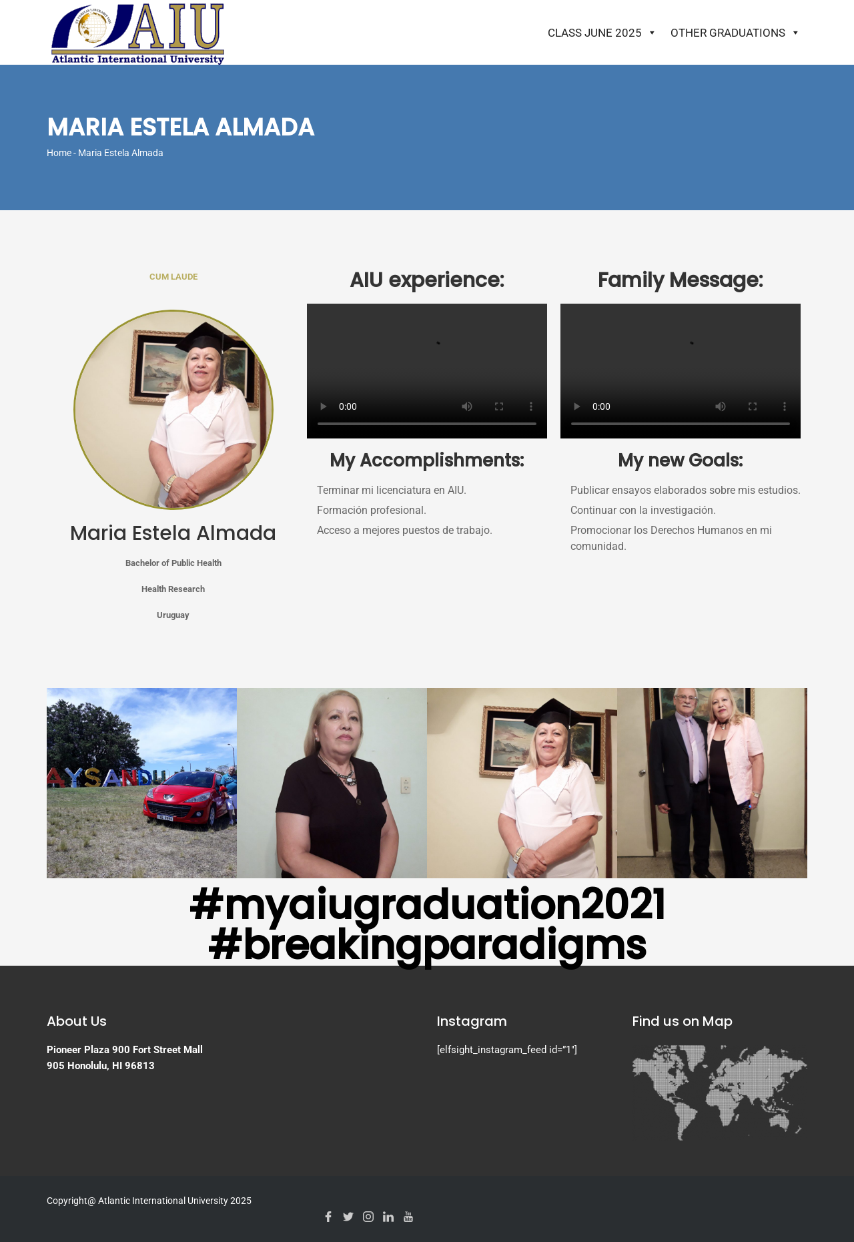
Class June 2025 (602, 32)
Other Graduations (736, 32)
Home (59, 152)
